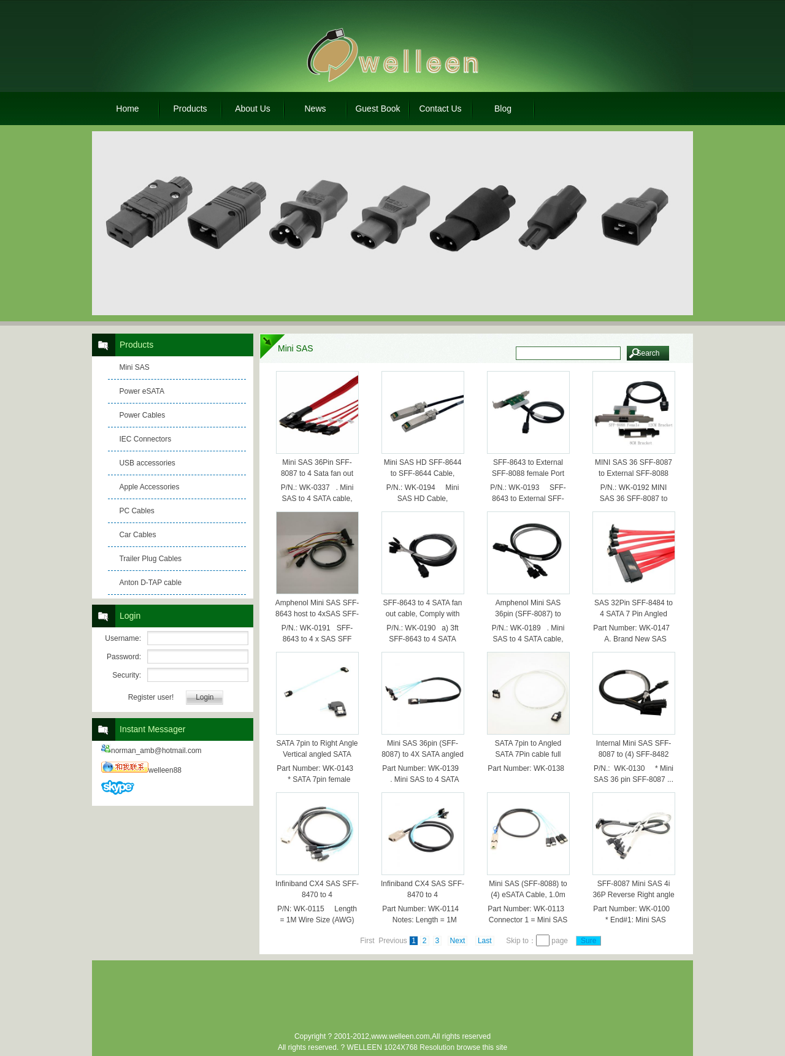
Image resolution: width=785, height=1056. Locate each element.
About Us (252, 108)
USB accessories (147, 463)
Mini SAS (134, 367)
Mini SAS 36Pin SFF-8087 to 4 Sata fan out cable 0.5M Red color (317, 473)
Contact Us (440, 108)
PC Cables (136, 511)
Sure (588, 940)
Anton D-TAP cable (150, 582)
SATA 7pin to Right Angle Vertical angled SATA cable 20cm (317, 754)
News (315, 108)
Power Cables (142, 415)
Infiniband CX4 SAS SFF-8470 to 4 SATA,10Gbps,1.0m (422, 894)
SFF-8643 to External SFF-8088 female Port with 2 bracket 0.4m (528, 473)
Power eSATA (141, 391)
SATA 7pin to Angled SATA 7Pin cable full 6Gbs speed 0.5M (528, 754)
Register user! (151, 697)
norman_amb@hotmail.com (151, 750)
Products (190, 108)
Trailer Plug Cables (150, 558)
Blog (502, 108)
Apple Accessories (149, 487)
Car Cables (137, 534)
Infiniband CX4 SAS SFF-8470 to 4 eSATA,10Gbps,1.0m (317, 894)
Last (485, 940)
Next (457, 940)
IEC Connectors (145, 439)
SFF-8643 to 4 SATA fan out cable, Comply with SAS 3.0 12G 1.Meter (422, 614)
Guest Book (377, 108)
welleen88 (141, 770)
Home (127, 108)
